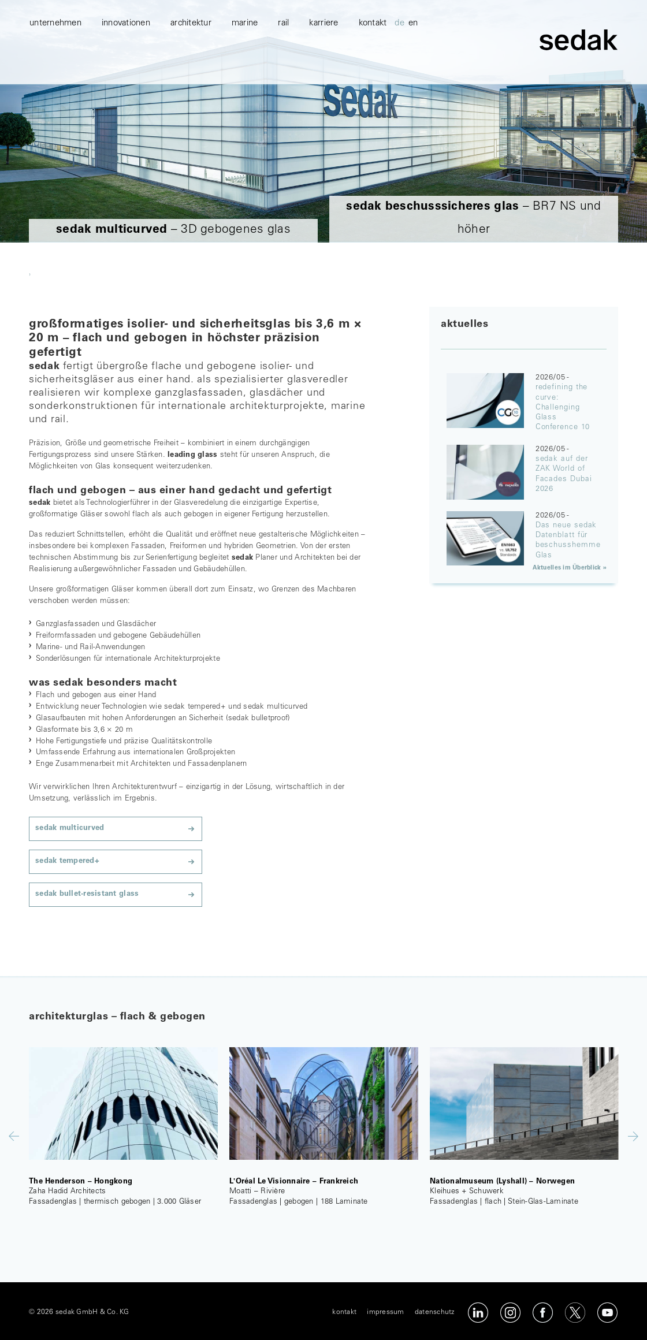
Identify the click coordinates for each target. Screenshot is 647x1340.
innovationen (126, 69)
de (399, 69)
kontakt (373, 69)
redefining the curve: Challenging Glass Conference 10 (563, 407)
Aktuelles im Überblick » (570, 568)
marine (245, 69)
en (413, 69)
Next (633, 1136)
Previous (14, 1136)
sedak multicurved (69, 828)
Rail (283, 69)
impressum (385, 1312)
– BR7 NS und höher (473, 218)
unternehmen (55, 69)
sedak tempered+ (67, 861)
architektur (190, 69)
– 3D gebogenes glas (173, 230)
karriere (323, 69)
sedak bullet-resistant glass (87, 894)
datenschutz (435, 1312)
